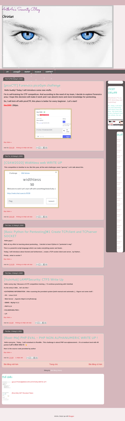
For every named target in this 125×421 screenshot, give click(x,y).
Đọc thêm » (8, 142)
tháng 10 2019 (119, 156)
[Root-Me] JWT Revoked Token (22, 393)
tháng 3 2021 (119, 215)
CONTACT (49, 72)
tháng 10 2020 (119, 194)
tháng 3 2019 (119, 146)
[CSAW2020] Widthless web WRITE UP (33, 162)
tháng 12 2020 (119, 205)
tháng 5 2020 (119, 172)
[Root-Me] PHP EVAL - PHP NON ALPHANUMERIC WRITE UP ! (51, 338)
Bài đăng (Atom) (56, 370)
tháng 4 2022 (119, 242)
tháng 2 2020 (119, 167)
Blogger (71, 416)
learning (16, 72)
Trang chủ (53, 364)
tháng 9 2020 (119, 189)
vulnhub (38, 72)
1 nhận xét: (19, 358)
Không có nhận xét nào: (24, 148)
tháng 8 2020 (119, 183)
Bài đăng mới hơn (11, 364)
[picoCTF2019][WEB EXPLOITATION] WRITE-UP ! (29, 382)
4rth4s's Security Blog (21, 9)
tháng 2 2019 (119, 140)
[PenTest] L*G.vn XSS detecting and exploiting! (115, 100)
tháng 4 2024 (119, 248)
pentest (27, 72)
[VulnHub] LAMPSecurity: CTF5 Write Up (33, 279)
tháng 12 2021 (119, 237)
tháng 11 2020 (119, 199)
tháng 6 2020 (119, 178)
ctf (7, 72)
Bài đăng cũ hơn (95, 364)
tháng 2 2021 (119, 210)
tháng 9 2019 (119, 151)
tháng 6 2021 (119, 226)
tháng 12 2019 (119, 162)
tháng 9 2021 (119, 231)
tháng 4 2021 (119, 221)
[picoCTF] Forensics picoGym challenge (32, 85)
